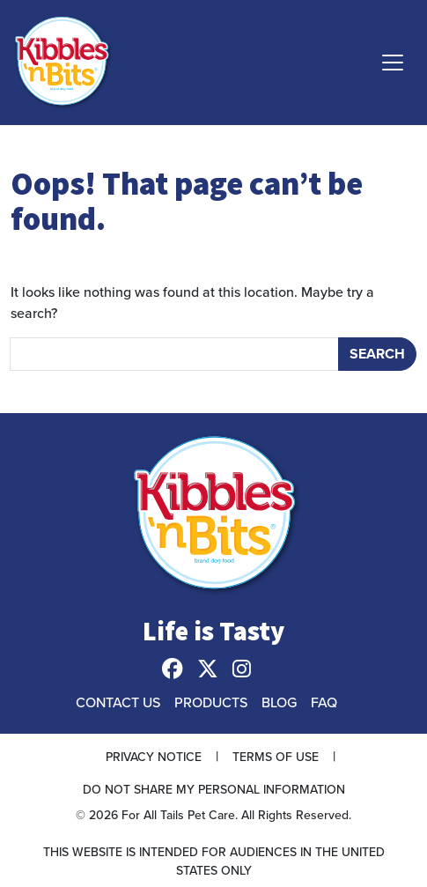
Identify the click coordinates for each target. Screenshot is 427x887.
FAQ (324, 702)
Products (210, 702)
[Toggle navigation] (392, 62)
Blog (279, 702)
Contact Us (118, 702)
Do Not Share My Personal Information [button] (214, 789)
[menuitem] (179, 669)
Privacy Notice (154, 756)
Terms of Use (275, 756)
